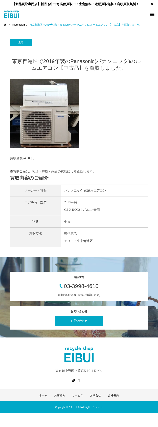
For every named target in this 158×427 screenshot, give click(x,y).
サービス (77, 395)
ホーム (43, 395)
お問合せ (95, 395)
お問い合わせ (79, 320)
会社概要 (113, 395)
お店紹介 (59, 395)
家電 (20, 42)
